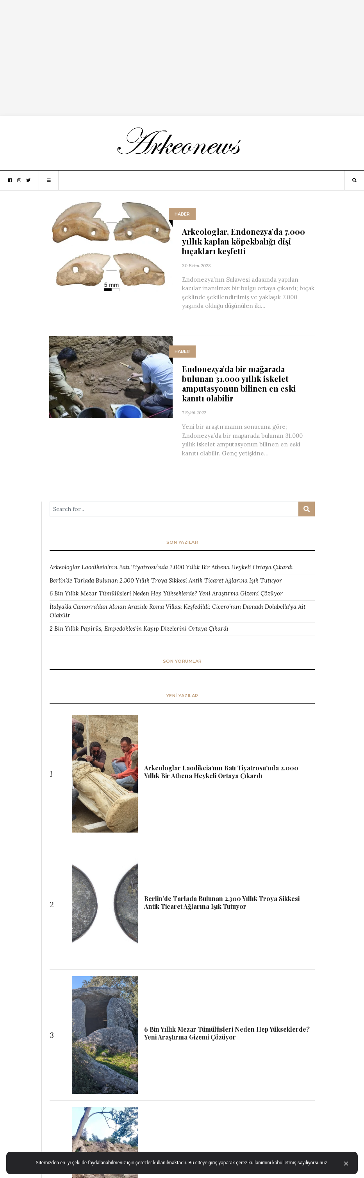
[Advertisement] (182, 55)
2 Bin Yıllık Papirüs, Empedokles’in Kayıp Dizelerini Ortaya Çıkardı (139, 628)
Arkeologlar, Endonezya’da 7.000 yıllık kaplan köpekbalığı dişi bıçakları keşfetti (243, 241)
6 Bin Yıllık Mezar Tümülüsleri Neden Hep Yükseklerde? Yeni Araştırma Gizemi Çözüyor (166, 593)
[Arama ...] (174, 509)
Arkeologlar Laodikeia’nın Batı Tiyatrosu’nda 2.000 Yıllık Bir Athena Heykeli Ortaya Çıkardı (171, 567)
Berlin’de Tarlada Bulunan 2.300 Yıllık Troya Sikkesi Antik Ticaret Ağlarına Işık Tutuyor (166, 580)
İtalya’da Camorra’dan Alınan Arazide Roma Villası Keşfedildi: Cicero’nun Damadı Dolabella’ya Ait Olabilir (177, 611)
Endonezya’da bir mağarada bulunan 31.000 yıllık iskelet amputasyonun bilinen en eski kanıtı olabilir (239, 383)
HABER (182, 214)
